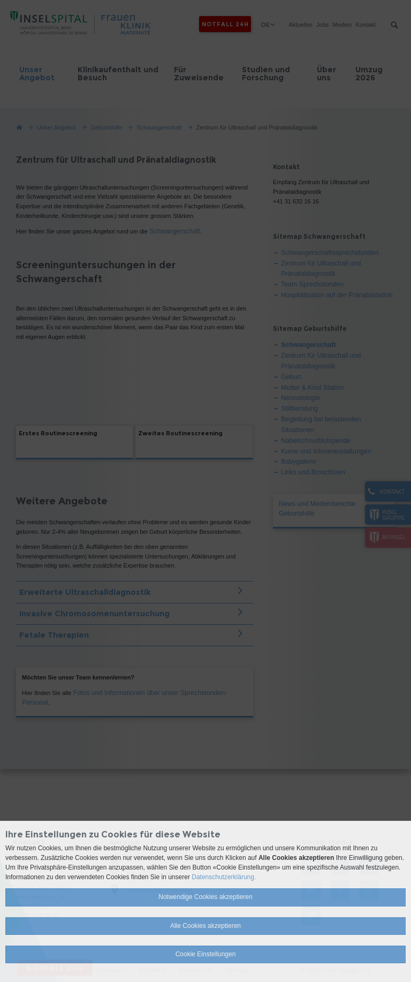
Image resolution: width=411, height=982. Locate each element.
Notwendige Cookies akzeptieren (205, 897)
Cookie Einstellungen (206, 954)
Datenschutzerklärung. (224, 877)
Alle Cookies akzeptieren (205, 926)
